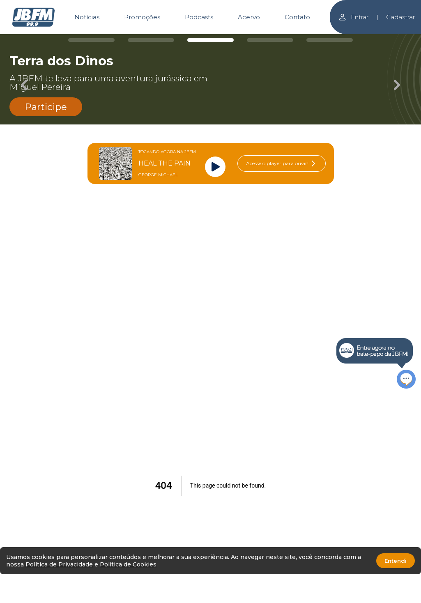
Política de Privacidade (59, 564)
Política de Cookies (128, 564)
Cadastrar (400, 17)
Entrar (353, 17)
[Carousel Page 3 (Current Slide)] (210, 40)
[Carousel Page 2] (151, 40)
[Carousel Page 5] (329, 40)
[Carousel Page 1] (91, 40)
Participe (46, 107)
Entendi (395, 560)
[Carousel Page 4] (270, 40)
